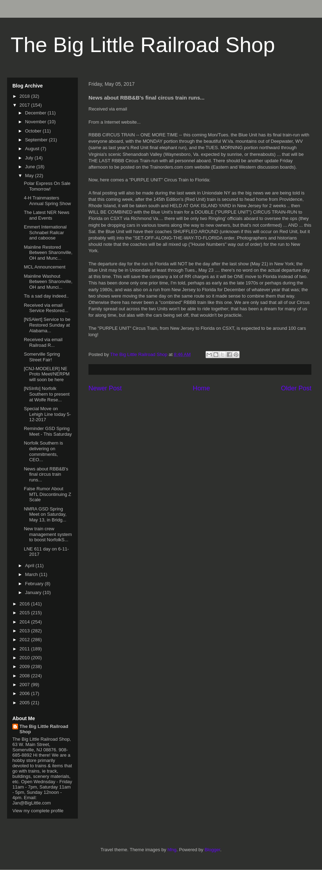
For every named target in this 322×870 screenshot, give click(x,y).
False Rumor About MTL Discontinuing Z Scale (47, 494)
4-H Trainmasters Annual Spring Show (47, 200)
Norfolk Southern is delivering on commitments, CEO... (43, 451)
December (36, 112)
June (30, 166)
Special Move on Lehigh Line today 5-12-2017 (47, 414)
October (34, 131)
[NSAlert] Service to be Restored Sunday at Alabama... (47, 325)
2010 (25, 657)
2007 (25, 684)
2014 (25, 622)
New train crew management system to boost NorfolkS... (48, 534)
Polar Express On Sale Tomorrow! (47, 186)
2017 (25, 105)
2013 (25, 630)
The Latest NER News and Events (46, 215)
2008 (25, 675)
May (30, 175)
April (30, 565)
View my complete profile (37, 810)
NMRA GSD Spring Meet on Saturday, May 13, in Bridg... (45, 514)
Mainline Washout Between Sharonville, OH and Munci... (48, 281)
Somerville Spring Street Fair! (42, 356)
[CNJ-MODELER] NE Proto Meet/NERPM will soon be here (46, 374)
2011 (25, 648)
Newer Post (105, 388)
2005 (25, 702)
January (34, 592)
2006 (25, 693)
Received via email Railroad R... (43, 342)
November (36, 121)
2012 (25, 639)
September (37, 139)
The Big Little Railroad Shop (143, 45)
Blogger (212, 849)
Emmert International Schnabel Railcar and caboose (45, 232)
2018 (25, 96)
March (32, 574)
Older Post (296, 388)
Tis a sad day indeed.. (46, 296)
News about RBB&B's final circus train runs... (46, 474)
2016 (25, 603)
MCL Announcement (44, 267)
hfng (171, 849)
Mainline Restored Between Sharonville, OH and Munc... (48, 252)
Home (201, 388)
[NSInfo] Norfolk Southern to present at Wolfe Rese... (46, 394)
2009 (25, 666)
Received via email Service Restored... (46, 308)
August (33, 148)
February (35, 583)
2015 (25, 612)
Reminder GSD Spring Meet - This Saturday (47, 431)
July (30, 157)
